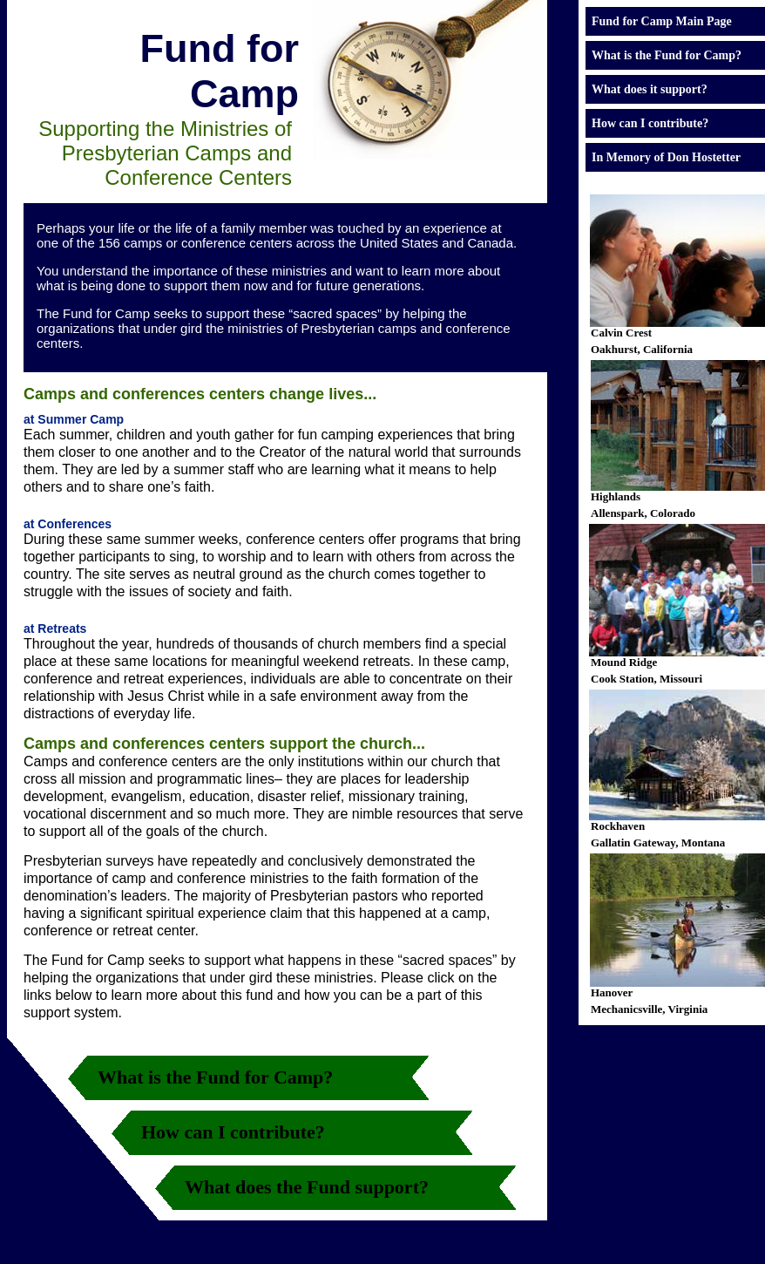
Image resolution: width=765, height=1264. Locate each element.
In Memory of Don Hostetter (666, 157)
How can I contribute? (233, 1132)
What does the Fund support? (307, 1187)
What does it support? (649, 89)
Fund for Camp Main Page (662, 21)
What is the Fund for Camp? (215, 1077)
